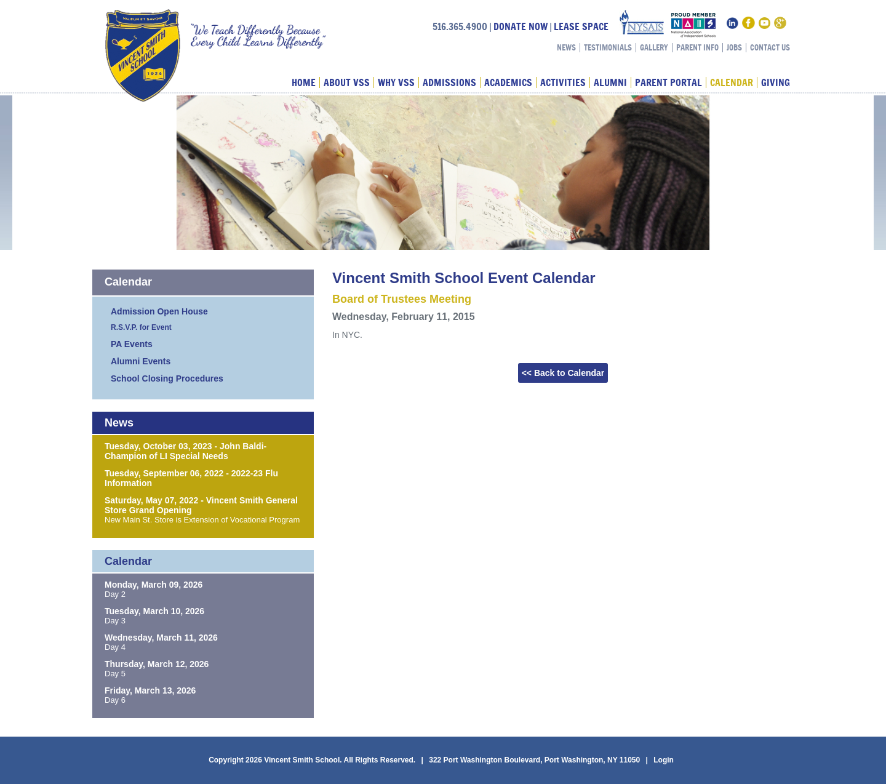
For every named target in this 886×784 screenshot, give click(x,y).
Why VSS (396, 82)
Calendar (731, 82)
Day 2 (115, 594)
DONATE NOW (520, 26)
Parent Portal (668, 82)
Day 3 (115, 620)
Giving (775, 82)
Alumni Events (140, 361)
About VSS (347, 82)
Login (663, 760)
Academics (508, 82)
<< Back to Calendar (563, 373)
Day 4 (115, 647)
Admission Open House (159, 311)
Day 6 (115, 700)
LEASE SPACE (581, 26)
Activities (563, 82)
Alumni (610, 82)
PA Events (132, 344)
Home (304, 82)
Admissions (449, 82)
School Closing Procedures (167, 378)
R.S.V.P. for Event (141, 327)
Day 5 (115, 673)
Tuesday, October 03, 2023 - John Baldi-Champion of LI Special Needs (185, 451)
